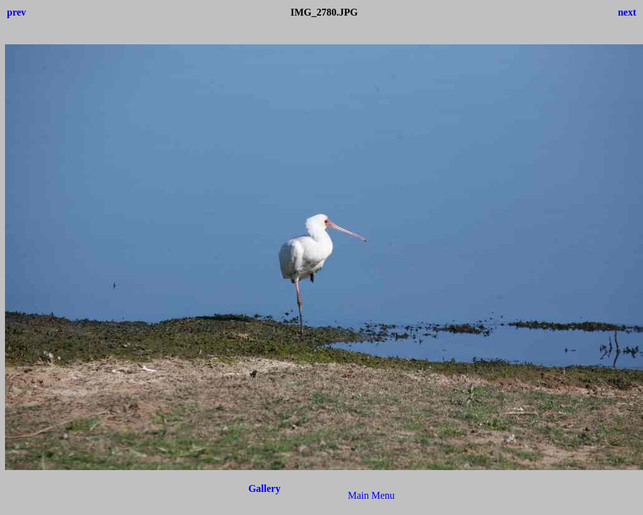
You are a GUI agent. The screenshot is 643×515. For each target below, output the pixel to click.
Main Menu (371, 495)
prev (16, 12)
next (627, 12)
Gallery (264, 488)
